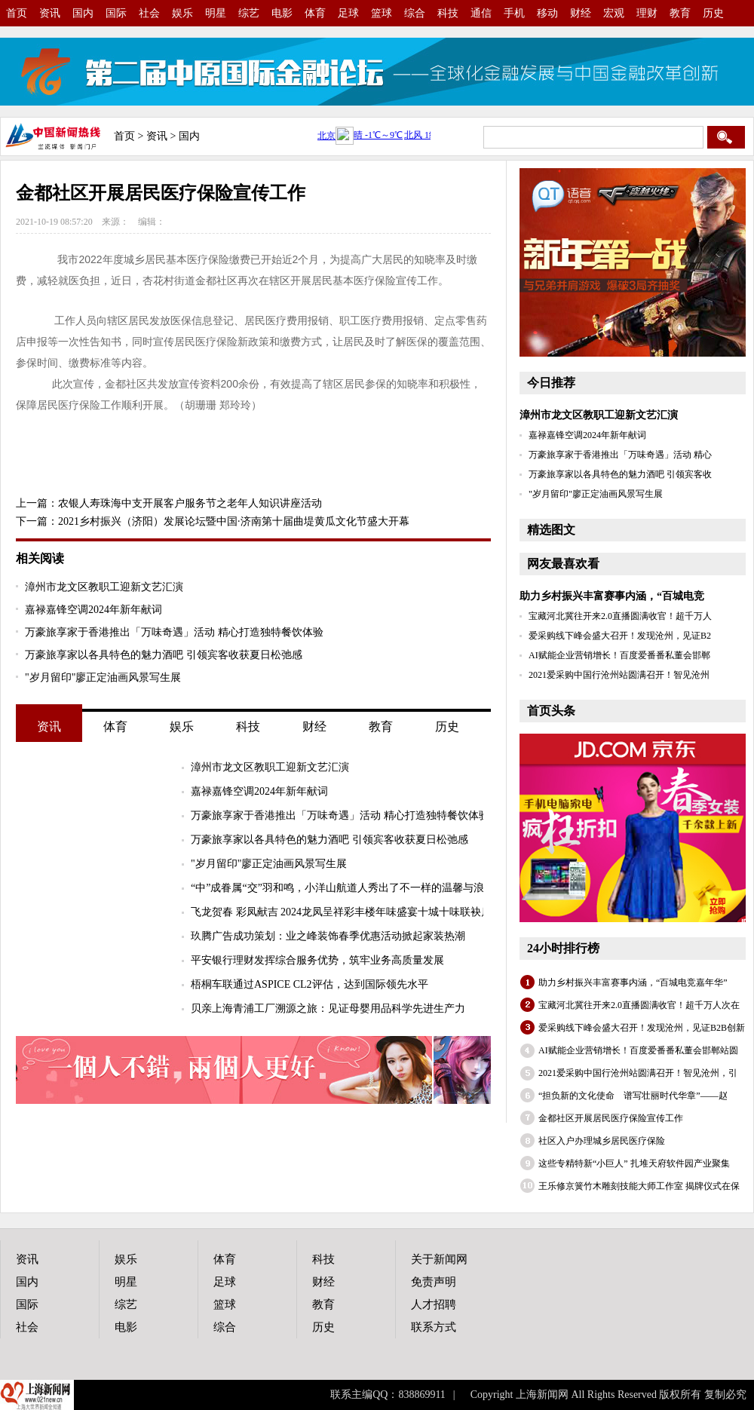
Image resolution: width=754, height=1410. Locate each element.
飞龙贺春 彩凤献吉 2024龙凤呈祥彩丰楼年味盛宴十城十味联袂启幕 (346, 912)
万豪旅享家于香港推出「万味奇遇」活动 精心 (620, 454)
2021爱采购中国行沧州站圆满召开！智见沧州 (619, 675)
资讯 (49, 13)
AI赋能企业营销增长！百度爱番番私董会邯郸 (619, 655)
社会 (149, 13)
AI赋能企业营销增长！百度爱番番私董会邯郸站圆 (638, 1050)
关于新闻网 (439, 1259)
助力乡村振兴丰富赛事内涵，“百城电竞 (612, 596)
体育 (315, 13)
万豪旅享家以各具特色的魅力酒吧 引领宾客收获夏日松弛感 (163, 655)
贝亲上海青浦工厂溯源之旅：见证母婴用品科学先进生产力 (328, 1008)
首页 (16, 13)
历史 (713, 13)
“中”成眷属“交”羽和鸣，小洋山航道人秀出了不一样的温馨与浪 (337, 888)
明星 (215, 13)
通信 (481, 13)
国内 (82, 13)
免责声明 (433, 1282)
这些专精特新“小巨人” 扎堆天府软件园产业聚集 (634, 1163)
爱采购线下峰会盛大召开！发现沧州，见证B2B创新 (641, 1027)
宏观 (613, 13)
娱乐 (182, 13)
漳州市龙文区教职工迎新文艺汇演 (104, 587)
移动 (547, 13)
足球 (348, 13)
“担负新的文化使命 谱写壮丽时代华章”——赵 (633, 1095)
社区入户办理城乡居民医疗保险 (601, 1141)
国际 (116, 13)
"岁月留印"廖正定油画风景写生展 (103, 677)
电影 (282, 13)
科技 (447, 13)
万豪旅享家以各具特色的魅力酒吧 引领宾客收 (620, 474)
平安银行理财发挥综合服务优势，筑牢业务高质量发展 (317, 960)
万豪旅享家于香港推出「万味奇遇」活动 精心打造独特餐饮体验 (174, 632)
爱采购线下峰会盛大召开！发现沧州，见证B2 (620, 635)
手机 (514, 13)
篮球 (381, 13)
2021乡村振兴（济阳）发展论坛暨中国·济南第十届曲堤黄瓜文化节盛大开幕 (233, 521)
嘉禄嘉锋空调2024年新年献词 (93, 609)
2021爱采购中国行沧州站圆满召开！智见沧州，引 (637, 1073)
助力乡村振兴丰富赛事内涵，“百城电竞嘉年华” (633, 982)
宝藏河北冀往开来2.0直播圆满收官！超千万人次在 (639, 1005)
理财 (646, 13)
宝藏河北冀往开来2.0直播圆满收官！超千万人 (620, 616)
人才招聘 (433, 1304)
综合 (414, 13)
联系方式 (433, 1327)
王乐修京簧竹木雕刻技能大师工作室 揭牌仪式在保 (639, 1186)
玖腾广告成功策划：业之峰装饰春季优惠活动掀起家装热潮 (328, 936)
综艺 (248, 13)
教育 (680, 13)
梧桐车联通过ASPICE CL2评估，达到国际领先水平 (309, 984)
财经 (580, 13)
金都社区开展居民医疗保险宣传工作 (610, 1118)
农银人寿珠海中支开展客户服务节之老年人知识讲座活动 (190, 503)
